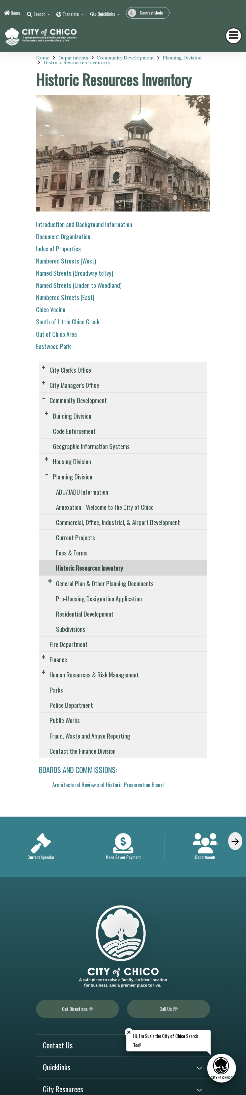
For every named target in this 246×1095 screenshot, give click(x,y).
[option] (41, 847)
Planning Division (182, 58)
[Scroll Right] (235, 841)
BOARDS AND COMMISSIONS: (78, 769)
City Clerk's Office (70, 369)
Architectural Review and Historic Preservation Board (108, 785)
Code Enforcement (74, 430)
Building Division (72, 415)
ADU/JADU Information (82, 491)
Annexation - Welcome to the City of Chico (105, 507)
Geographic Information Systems (91, 446)
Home (15, 12)
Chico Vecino (50, 309)
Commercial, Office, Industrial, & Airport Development (118, 522)
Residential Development (85, 613)
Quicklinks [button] (107, 13)
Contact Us (58, 1045)
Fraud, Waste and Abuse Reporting (90, 735)
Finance (58, 659)
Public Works (65, 720)
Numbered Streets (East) (65, 297)
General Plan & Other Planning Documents (105, 583)
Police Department (71, 705)
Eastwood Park (53, 346)
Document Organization (63, 236)
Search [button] (40, 13)
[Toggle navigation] (233, 35)
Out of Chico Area (56, 334)
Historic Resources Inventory (76, 62)
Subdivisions (70, 628)
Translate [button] (71, 13)
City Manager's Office (74, 385)
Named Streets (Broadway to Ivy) (74, 272)
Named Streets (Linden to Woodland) (79, 285)
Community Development (125, 58)
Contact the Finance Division (83, 750)
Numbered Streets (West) (66, 260)
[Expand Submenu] (43, 367)
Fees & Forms (72, 552)
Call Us (168, 1008)
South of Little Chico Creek (67, 321)
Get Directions (77, 1008)
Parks (56, 689)
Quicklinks (56, 1067)
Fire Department (69, 644)
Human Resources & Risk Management (94, 674)
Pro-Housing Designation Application (99, 598)
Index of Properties (58, 248)
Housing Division (72, 461)
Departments (73, 58)
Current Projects (75, 537)
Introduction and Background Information (84, 224)
